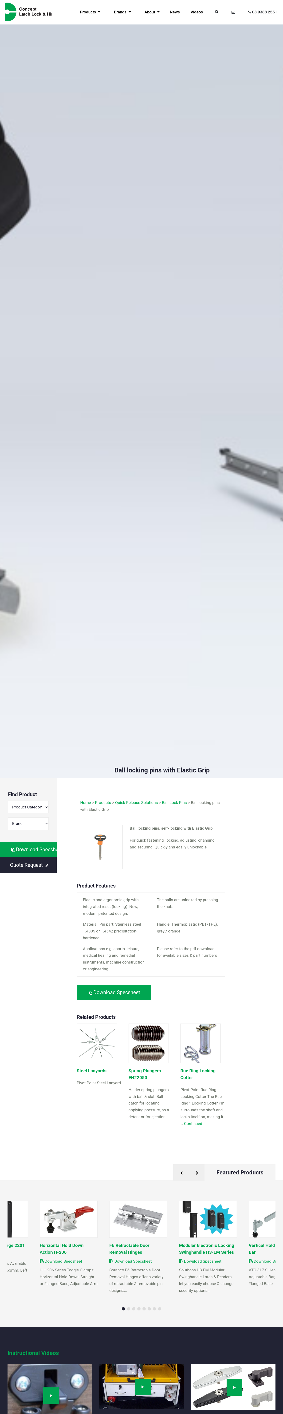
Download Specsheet (34, 849)
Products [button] (88, 12)
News (175, 12)
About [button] (150, 12)
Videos (197, 12)
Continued (193, 1123)
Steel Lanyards (91, 1070)
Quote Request (29, 865)
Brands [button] (121, 12)
